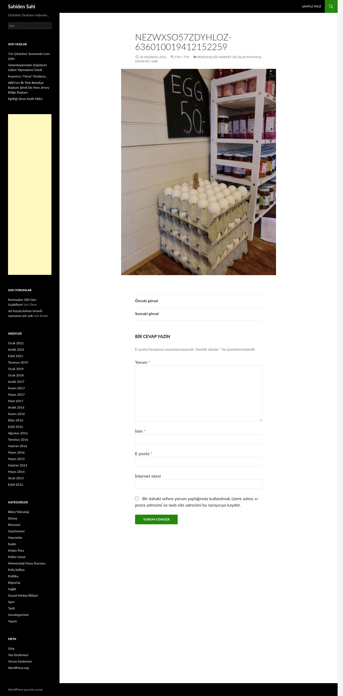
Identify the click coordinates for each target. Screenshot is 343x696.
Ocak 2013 (16, 478)
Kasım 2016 (16, 414)
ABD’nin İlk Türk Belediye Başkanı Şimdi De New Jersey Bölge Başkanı (28, 87)
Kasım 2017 (16, 388)
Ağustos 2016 (18, 433)
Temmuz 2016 (18, 439)
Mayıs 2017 (16, 394)
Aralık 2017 (16, 382)
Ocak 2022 (16, 343)
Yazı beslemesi (18, 655)
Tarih (11, 608)
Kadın (12, 544)
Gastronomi (16, 531)
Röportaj (14, 583)
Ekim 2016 (15, 420)
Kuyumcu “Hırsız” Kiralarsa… (28, 76)
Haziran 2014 (17, 465)
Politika (13, 576)
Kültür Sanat (16, 557)
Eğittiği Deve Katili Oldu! (25, 99)
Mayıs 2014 (16, 472)
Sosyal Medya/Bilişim (23, 595)
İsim (140, 430)
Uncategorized (18, 615)
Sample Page (311, 6)
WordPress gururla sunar (25, 689)
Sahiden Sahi (21, 6)
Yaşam (12, 621)
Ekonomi (14, 525)
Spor (11, 602)
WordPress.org (18, 668)
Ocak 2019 (16, 369)
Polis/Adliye (16, 570)
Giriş (11, 648)
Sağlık (12, 589)
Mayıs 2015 (16, 459)
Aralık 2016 (16, 407)
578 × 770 (182, 57)
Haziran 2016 (17, 446)
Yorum (142, 362)
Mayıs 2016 (16, 452)
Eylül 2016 (15, 427)
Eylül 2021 (15, 356)
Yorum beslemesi (20, 661)
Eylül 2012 (15, 484)
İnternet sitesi (148, 475)
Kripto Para (16, 550)
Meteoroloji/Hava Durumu (27, 563)
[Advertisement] (29, 194)
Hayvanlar (15, 538)
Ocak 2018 (16, 375)
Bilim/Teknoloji (18, 512)
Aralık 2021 (16, 349)
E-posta (143, 453)
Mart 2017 (15, 401)
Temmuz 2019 (18, 362)
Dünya (12, 518)
